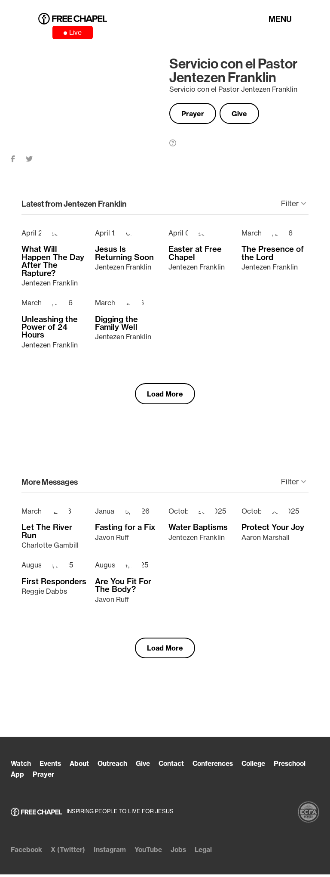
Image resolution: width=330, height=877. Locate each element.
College (267, 767)
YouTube (154, 852)
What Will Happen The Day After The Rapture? (52, 263)
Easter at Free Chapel (195, 255)
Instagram (114, 852)
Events (52, 767)
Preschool (28, 777)
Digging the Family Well (116, 324)
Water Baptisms (198, 530)
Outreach (118, 767)
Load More (165, 395)
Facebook (27, 852)
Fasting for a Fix (125, 530)
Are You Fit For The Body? (123, 588)
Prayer (195, 114)
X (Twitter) (70, 852)
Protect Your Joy (272, 530)
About (83, 767)
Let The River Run (46, 534)
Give (247, 114)
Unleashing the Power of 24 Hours (49, 328)
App (60, 777)
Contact (179, 767)
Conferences (224, 767)
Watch (21, 767)
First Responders (53, 584)
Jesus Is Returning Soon (124, 255)
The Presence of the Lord (272, 255)
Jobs (186, 852)
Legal (212, 852)
